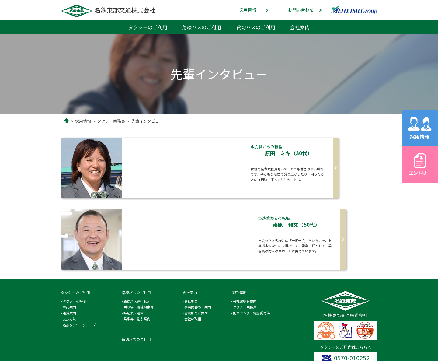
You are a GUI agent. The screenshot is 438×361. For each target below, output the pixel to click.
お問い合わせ (301, 10)
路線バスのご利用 (201, 27)
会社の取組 (192, 247)
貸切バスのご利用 (256, 27)
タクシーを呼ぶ (74, 229)
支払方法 (69, 247)
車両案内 (69, 235)
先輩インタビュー (147, 121)
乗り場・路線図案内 (138, 235)
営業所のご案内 (196, 241)
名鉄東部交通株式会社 (108, 9)
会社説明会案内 (244, 229)
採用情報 (247, 10)
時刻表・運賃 (133, 241)
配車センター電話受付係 (251, 241)
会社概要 (191, 229)
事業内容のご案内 (197, 235)
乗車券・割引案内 (136, 247)
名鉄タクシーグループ (79, 253)
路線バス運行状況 (136, 229)
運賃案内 (69, 241)
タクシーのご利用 (147, 27)
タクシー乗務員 (111, 121)
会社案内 (301, 27)
